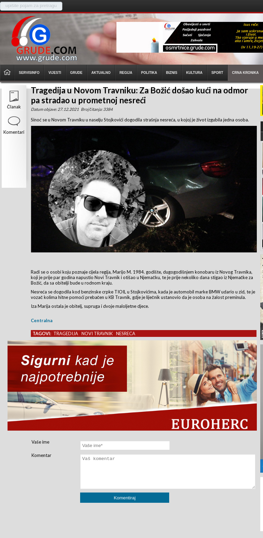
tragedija (65, 333)
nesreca (125, 333)
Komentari (13, 132)
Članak (14, 106)
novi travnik (97, 333)
